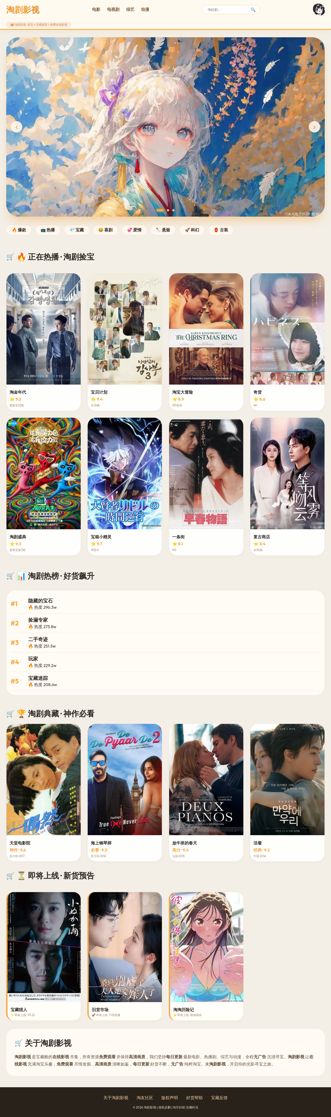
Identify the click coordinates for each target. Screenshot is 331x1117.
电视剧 (113, 9)
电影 (96, 9)
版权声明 (169, 1097)
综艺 (130, 9)
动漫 (145, 9)
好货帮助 (194, 1097)
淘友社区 (145, 1097)
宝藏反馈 (219, 1097)
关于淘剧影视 (115, 1097)
